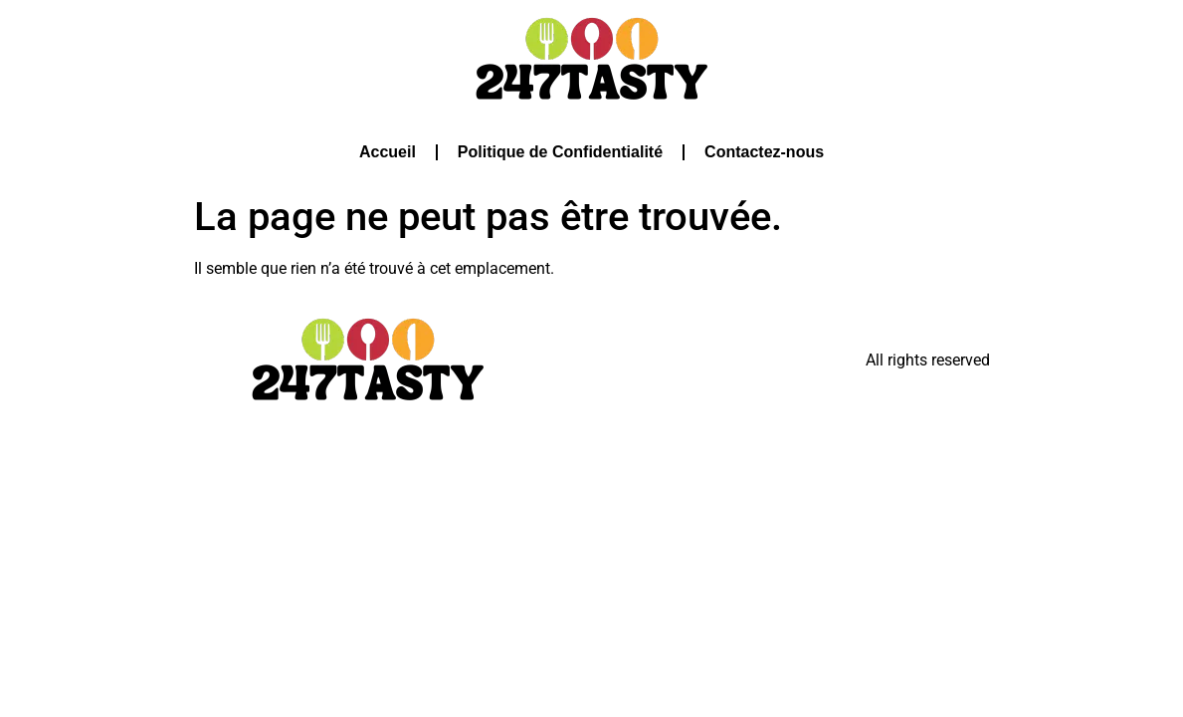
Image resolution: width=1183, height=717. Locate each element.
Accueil (387, 151)
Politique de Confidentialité (560, 151)
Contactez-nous (764, 151)
